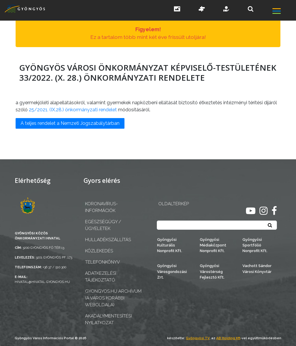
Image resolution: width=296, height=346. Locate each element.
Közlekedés (99, 251)
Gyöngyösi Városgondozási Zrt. (172, 271)
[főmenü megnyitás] (283, 11)
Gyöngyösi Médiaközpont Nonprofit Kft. (213, 245)
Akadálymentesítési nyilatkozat (108, 319)
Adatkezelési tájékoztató (100, 277)
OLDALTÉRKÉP (173, 203)
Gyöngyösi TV (197, 338)
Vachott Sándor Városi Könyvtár (257, 269)
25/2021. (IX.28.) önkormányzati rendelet (73, 109)
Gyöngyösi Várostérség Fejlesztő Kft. (212, 271)
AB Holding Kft (228, 338)
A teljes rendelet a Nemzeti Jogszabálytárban (70, 123)
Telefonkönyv (102, 262)
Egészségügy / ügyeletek (103, 225)
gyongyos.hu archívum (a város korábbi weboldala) (113, 298)
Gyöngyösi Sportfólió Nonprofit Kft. (254, 245)
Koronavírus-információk (101, 207)
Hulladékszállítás (108, 239)
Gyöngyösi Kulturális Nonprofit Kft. (169, 245)
